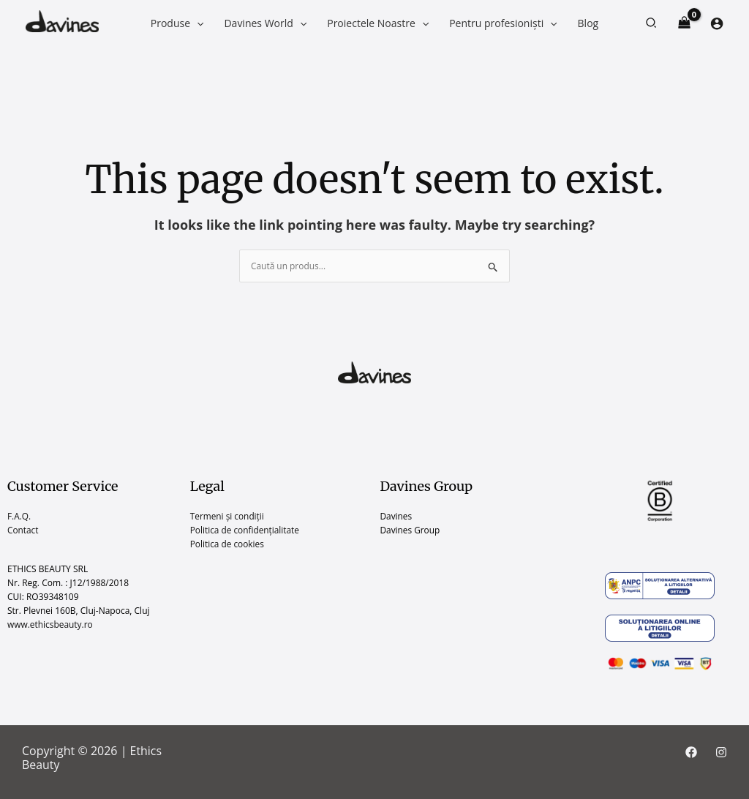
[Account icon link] (716, 23)
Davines (396, 516)
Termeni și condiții (228, 516)
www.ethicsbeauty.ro (50, 625)
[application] (196, 23)
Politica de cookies (228, 545)
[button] (651, 23)
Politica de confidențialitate (245, 530)
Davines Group (410, 530)
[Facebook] (691, 752)
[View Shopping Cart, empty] (684, 23)
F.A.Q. (19, 516)
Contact (23, 530)
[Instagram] (721, 752)
